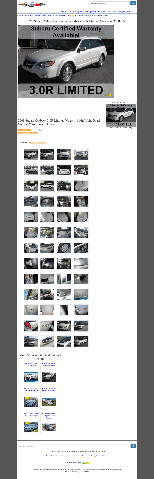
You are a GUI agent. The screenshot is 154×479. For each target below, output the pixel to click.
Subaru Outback (46, 15)
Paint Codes (95, 12)
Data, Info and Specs (114, 12)
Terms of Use (76, 456)
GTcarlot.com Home (52, 456)
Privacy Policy (65, 456)
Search (84, 456)
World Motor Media (74, 463)
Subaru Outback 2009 (61, 15)
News (103, 12)
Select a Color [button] (38, 130)
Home (19, 15)
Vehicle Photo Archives (69, 12)
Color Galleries (84, 12)
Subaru (37, 15)
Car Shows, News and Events (98, 456)
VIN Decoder (128, 12)
